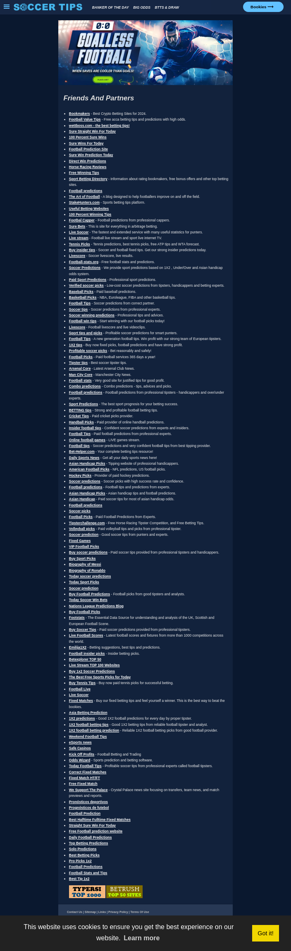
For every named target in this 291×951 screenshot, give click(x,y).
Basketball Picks (83, 297)
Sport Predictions (83, 404)
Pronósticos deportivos (88, 802)
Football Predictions (86, 867)
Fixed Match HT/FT (84, 778)
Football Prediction (84, 813)
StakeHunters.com (84, 202)
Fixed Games (80, 541)
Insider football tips (85, 428)
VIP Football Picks (84, 546)
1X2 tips (75, 345)
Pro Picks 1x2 (80, 861)
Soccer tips (78, 309)
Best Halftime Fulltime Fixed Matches (100, 820)
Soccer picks (80, 511)
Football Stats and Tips (88, 873)
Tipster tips (78, 363)
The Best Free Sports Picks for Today (100, 677)
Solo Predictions (83, 849)
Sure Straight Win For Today (92, 131)
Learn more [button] (142, 937)
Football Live (80, 689)
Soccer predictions (84, 481)
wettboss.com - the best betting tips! (99, 126)
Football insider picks (87, 653)
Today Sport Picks (84, 582)
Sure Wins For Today (86, 143)
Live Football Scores (86, 635)
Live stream (78, 238)
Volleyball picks (82, 529)
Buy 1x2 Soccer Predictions (92, 671)
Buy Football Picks (84, 612)
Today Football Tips (85, 766)
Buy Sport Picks (82, 558)
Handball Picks (81, 422)
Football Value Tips (85, 119)
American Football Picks (89, 469)
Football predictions (86, 191)
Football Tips (80, 303)
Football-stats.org (83, 262)
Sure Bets (77, 226)
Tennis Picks (79, 244)
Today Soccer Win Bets (88, 600)
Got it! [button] (265, 933)
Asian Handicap (82, 499)
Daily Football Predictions (90, 837)
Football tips (79, 446)
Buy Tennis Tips (82, 683)
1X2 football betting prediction (94, 730)
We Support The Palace (88, 790)
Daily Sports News (84, 458)
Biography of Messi (85, 564)
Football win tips (83, 321)
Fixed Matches (81, 701)
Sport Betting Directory (88, 179)
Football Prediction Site (88, 149)
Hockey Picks (80, 475)
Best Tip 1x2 (79, 879)
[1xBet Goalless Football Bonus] (145, 84)
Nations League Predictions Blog (96, 606)
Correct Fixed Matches (88, 772)
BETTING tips (80, 410)
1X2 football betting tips (89, 725)
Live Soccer (78, 232)
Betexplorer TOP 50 (85, 659)
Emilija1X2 (77, 647)
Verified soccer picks (86, 285)
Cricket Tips (79, 416)
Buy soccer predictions (88, 552)
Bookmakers (79, 114)
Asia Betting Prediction (88, 713)
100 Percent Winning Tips (90, 214)
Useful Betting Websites (89, 209)
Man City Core (81, 375)
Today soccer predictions (90, 576)
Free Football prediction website (95, 831)
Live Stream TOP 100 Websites (94, 665)
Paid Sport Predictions (88, 280)
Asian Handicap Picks (87, 463)
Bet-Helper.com (82, 451)
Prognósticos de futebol (89, 808)
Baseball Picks (81, 292)
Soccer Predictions (84, 268)
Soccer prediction (83, 535)
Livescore (77, 256)
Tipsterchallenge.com (87, 523)
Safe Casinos (80, 748)
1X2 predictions (82, 718)
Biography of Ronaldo (87, 570)
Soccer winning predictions (91, 315)
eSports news (80, 742)
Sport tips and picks (86, 333)
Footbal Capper (82, 220)
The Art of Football (84, 197)
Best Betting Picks (84, 855)
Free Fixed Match (83, 784)
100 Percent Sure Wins (88, 137)
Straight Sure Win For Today (92, 825)
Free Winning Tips (84, 173)
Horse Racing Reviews (88, 167)
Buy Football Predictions (89, 594)
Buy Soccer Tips (82, 630)
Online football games (87, 440)
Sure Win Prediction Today (91, 155)
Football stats (80, 380)
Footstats (77, 618)
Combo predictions (85, 386)
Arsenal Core (80, 368)
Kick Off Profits (81, 754)
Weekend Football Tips (88, 737)
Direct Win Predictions (87, 161)
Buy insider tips (82, 250)
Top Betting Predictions (88, 843)
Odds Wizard (80, 760)
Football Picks (81, 357)
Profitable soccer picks (88, 351)
